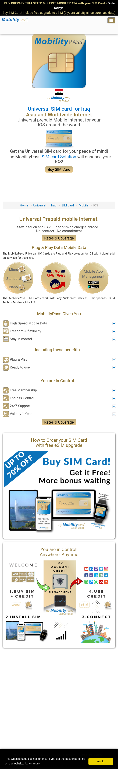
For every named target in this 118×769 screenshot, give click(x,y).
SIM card (67, 205)
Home (24, 205)
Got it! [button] (100, 761)
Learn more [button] (32, 763)
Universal (39, 205)
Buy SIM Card (59, 169)
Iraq (53, 205)
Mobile (83, 205)
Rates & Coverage (59, 238)
